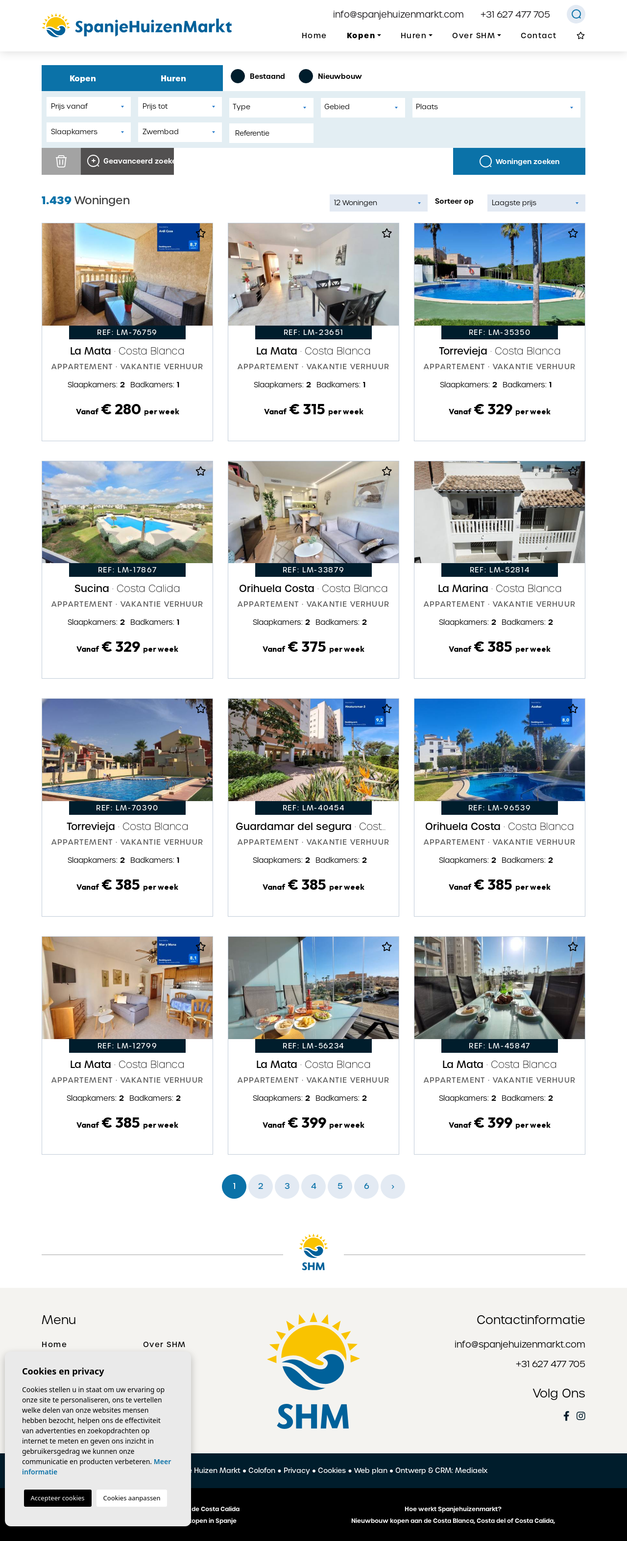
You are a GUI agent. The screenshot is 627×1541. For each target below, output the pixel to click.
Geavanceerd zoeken (130, 161)
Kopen (87, 78)
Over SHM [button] (473, 36)
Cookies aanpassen (132, 1498)
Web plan (370, 1470)
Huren (178, 78)
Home (314, 36)
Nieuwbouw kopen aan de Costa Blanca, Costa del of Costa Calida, (453, 1521)
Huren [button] (414, 36)
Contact (539, 36)
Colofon (261, 1470)
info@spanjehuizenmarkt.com (398, 14)
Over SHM (164, 1345)
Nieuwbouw (330, 76)
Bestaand (258, 76)
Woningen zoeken (519, 161)
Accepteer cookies (58, 1498)
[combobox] (271, 108)
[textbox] (274, 107)
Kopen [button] (361, 35)
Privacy (297, 1470)
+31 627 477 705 (515, 14)
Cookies (332, 1470)
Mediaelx (471, 1470)
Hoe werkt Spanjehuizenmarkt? (453, 1509)
